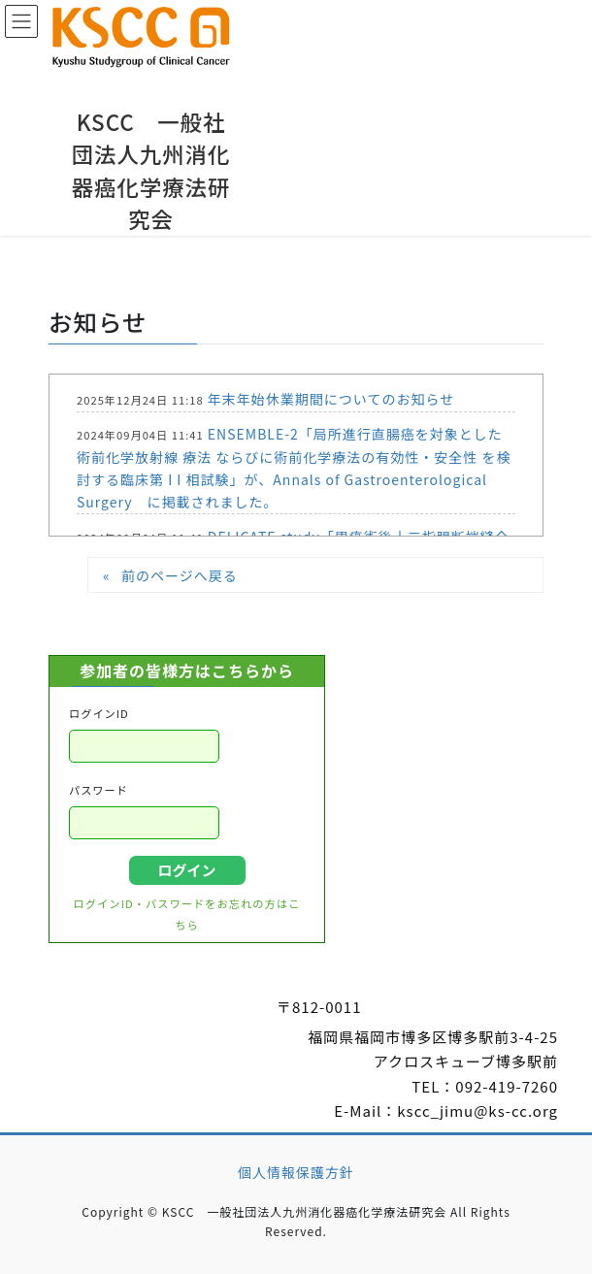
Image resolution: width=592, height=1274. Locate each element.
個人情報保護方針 (296, 1172)
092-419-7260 (506, 1086)
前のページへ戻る (179, 575)
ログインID (99, 713)
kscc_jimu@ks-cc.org (477, 1110)
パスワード (98, 790)
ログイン (186, 870)
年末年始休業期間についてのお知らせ (331, 398)
